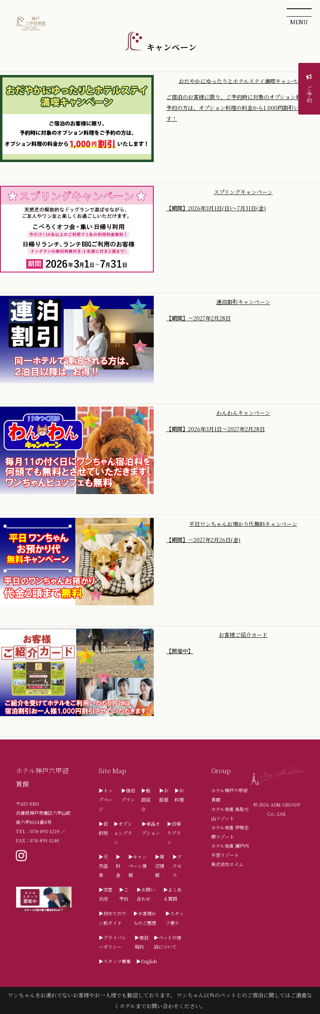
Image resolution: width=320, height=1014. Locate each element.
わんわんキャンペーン (243, 413)
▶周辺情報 (159, 865)
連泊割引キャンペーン (243, 302)
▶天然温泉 (103, 865)
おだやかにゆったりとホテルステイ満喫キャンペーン (243, 81)
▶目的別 (103, 828)
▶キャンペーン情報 (137, 865)
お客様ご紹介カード (243, 635)
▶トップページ (105, 799)
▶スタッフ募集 (115, 961)
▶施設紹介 (145, 799)
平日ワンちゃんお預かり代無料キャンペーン (243, 523)
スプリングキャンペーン (243, 192)
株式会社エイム (227, 864)
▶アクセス (177, 865)
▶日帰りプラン (174, 832)
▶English (146, 961)
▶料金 (118, 865)
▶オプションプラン (123, 832)
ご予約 (309, 90)
